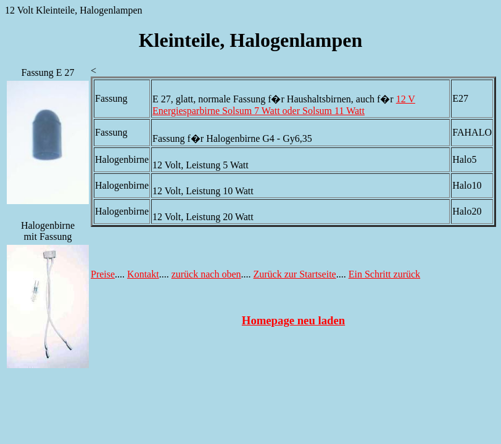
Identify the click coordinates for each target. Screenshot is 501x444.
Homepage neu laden (293, 320)
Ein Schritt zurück (384, 274)
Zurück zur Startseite (295, 274)
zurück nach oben (206, 274)
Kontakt (143, 274)
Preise (103, 274)
